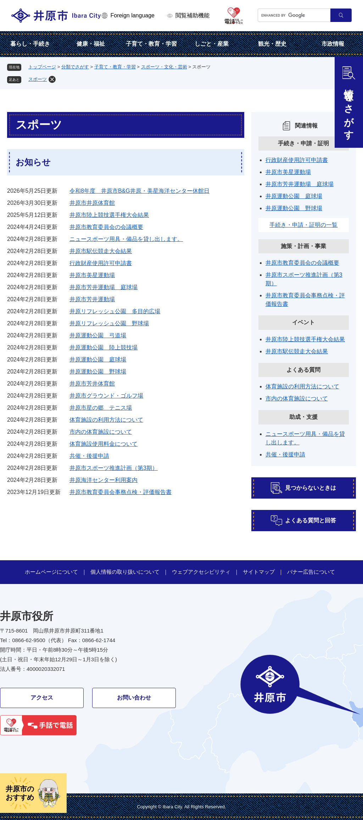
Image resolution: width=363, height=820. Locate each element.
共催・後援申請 (89, 456)
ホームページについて (51, 572)
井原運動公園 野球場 (97, 372)
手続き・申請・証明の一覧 (303, 225)
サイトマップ (259, 572)
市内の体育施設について (100, 432)
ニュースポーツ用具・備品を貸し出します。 (126, 239)
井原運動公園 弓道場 (97, 335)
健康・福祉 (91, 44)
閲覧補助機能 (192, 15)
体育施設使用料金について (103, 444)
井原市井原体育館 (92, 203)
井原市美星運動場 (92, 275)
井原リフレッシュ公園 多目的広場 (114, 311)
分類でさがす (75, 66)
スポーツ (37, 79)
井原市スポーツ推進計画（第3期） (113, 468)
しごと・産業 (212, 44)
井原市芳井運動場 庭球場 (103, 287)
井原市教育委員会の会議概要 (106, 227)
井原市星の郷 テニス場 (100, 408)
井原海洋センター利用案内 (103, 480)
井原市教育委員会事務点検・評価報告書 (120, 492)
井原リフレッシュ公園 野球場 (109, 323)
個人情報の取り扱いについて (125, 572)
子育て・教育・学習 (151, 44)
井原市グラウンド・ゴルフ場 (106, 396)
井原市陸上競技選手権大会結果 (109, 215)
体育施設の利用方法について (106, 420)
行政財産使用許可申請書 (100, 263)
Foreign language (132, 15)
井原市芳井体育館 (92, 384)
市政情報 (333, 44)
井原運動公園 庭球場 (97, 359)
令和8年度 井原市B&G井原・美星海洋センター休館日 (139, 191)
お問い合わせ (134, 698)
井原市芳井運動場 (92, 299)
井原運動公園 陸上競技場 (103, 347)
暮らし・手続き (30, 44)
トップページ (42, 66)
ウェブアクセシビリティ (201, 572)
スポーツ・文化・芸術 (164, 66)
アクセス (41, 698)
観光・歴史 (272, 44)
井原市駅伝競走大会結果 (100, 251)
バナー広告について (311, 572)
